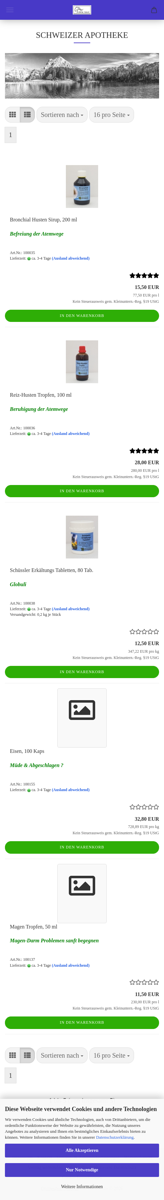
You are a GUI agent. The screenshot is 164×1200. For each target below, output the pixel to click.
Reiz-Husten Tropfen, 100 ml (41, 395)
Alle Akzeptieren (82, 1150)
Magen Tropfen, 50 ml (33, 926)
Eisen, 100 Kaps (27, 751)
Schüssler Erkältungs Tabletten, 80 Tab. (51, 570)
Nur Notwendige (82, 1169)
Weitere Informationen (82, 1186)
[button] (12, 115)
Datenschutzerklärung (115, 1137)
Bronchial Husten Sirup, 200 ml (43, 219)
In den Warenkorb (82, 315)
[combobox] (62, 115)
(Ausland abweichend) (71, 258)
